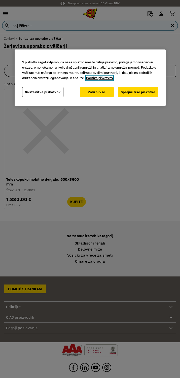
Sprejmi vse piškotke (138, 92)
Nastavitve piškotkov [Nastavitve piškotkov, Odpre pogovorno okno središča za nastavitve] (43, 92)
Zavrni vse (96, 92)
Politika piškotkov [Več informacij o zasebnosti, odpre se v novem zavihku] (99, 78)
